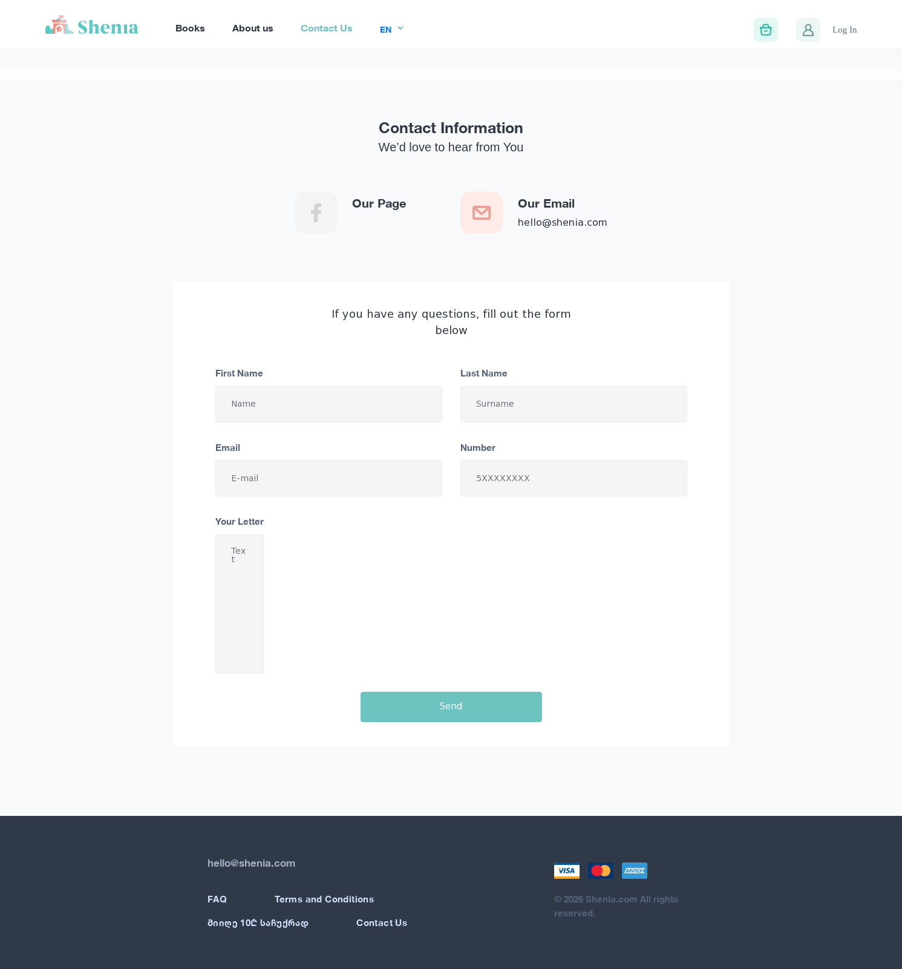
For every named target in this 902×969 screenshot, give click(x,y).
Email (227, 447)
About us (252, 27)
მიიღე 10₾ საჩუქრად (258, 922)
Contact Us (327, 27)
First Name (239, 372)
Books (190, 27)
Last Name (484, 372)
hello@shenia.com (562, 222)
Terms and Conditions (324, 898)
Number (477, 447)
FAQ (217, 898)
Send (451, 706)
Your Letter (239, 521)
